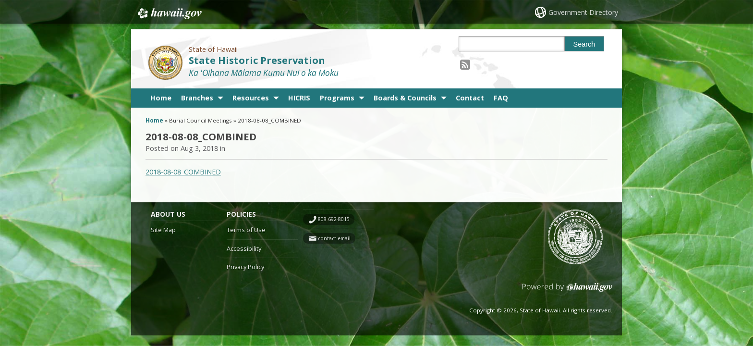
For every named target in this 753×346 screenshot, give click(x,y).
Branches (197, 97)
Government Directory (583, 12)
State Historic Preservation (257, 60)
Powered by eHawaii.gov (567, 291)
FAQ (501, 97)
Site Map (163, 229)
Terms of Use (246, 229)
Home (160, 97)
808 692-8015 (334, 219)
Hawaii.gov (169, 13)
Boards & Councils (405, 97)
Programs (337, 97)
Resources (250, 97)
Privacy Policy (245, 266)
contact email (334, 238)
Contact (470, 97)
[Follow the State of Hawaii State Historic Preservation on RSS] (465, 64)
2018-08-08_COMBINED (183, 171)
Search (584, 44)
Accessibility (244, 248)
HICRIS (299, 97)
